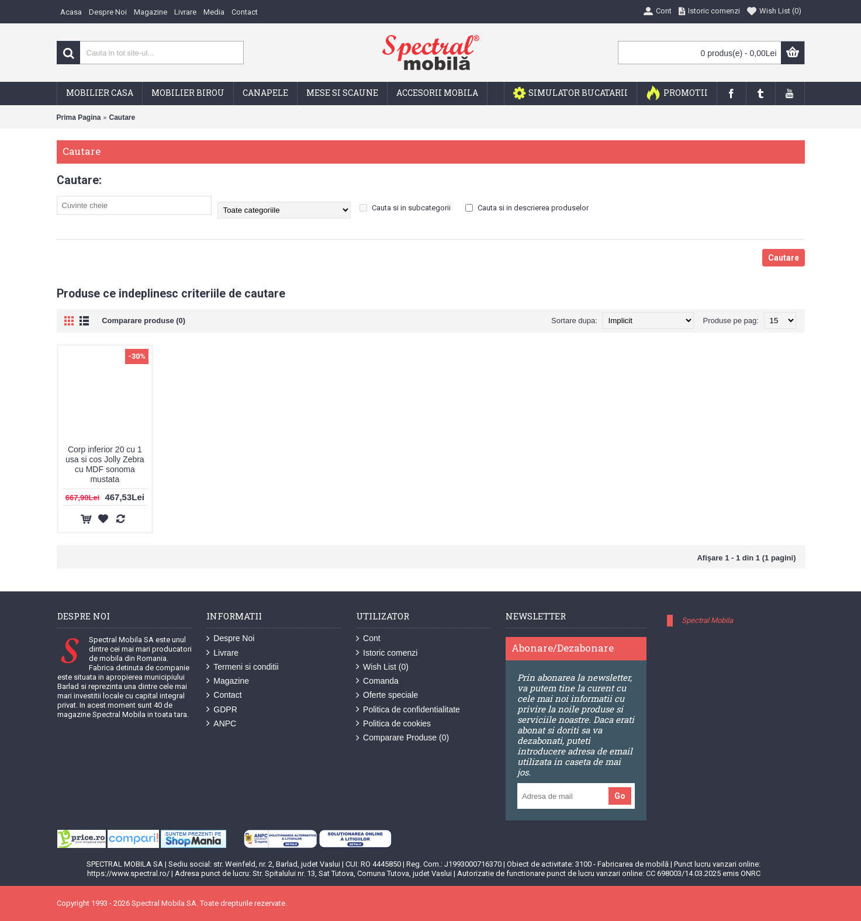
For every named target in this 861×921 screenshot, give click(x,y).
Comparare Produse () (402, 738)
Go (619, 796)
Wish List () (382, 667)
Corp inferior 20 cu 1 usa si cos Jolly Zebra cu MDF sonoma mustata (104, 464)
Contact (223, 695)
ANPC (221, 724)
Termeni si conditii (242, 667)
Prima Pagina (79, 117)
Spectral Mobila (707, 620)
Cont (368, 638)
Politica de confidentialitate (408, 710)
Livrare (222, 653)
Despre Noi (230, 638)
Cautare (122, 117)
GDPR (221, 710)
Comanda (377, 681)
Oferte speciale (387, 695)
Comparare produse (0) (143, 320)
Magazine (227, 681)
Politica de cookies (393, 724)
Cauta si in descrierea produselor (527, 207)
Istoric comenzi (386, 653)
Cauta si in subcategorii (405, 207)
